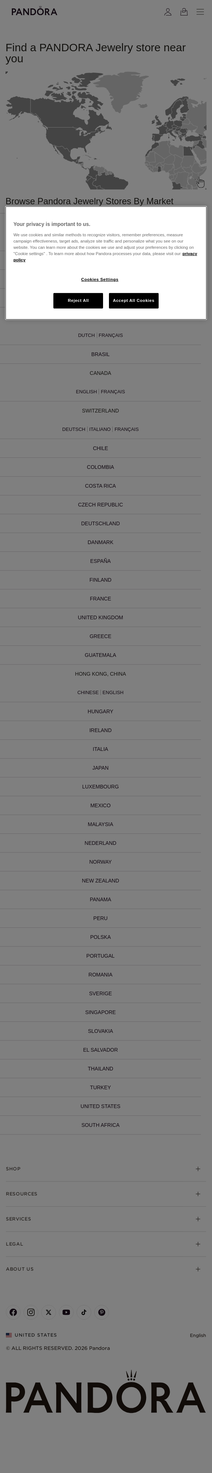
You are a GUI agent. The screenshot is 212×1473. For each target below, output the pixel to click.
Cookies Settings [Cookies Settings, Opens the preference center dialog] (100, 279)
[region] (105, 263)
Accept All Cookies (134, 300)
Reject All (78, 300)
